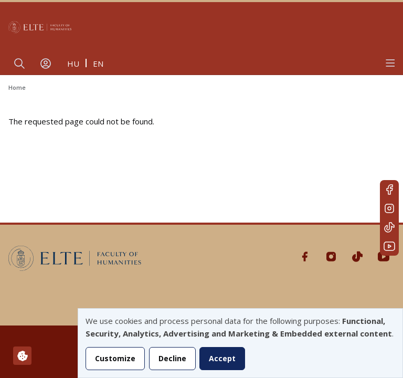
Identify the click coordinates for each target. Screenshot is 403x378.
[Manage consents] (22, 355)
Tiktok (389, 227)
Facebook (389, 189)
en (98, 63)
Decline (172, 358)
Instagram (389, 208)
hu (73, 63)
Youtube (389, 246)
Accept (222, 358)
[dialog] (240, 343)
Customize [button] (115, 358)
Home (17, 87)
